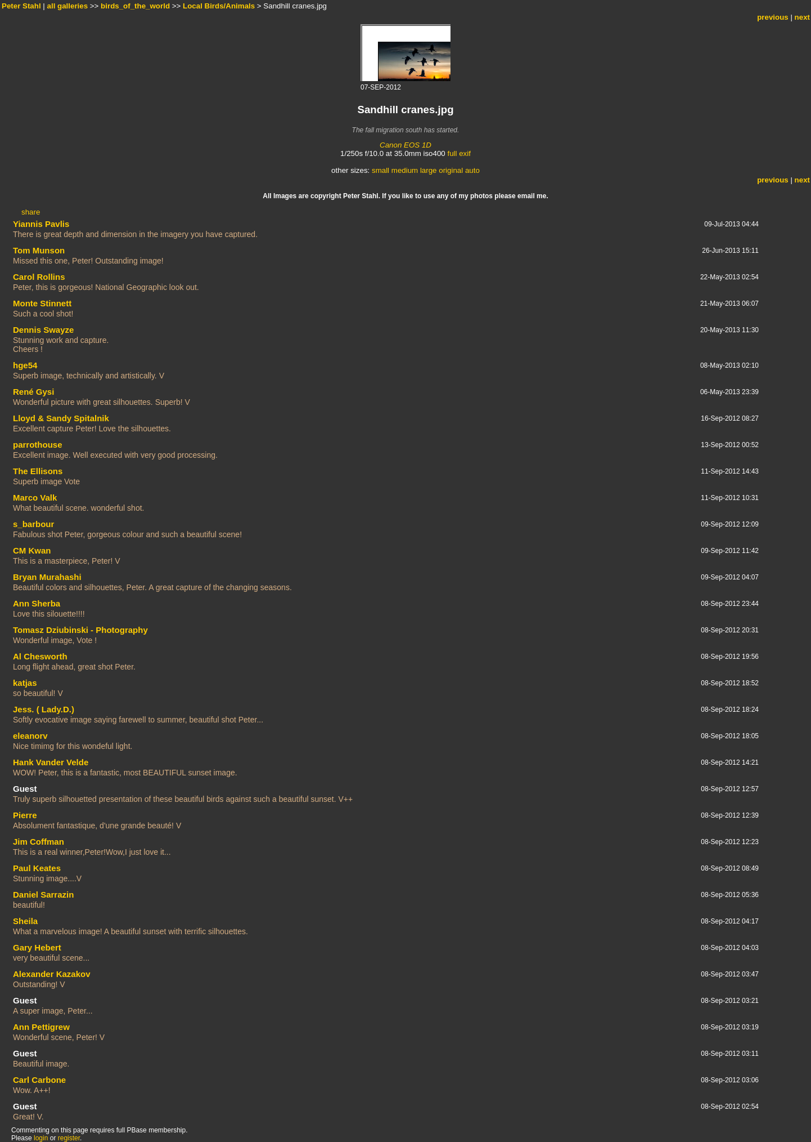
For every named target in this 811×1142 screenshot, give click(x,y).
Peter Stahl (21, 6)
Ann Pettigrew (41, 1027)
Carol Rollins (39, 277)
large (428, 170)
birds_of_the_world (135, 6)
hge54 (25, 365)
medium (404, 170)
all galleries (67, 6)
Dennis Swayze (43, 329)
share (30, 212)
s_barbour (33, 524)
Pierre (25, 815)
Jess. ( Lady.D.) (43, 709)
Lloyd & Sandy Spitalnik (61, 418)
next (802, 17)
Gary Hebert (37, 947)
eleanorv (30, 735)
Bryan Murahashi (47, 577)
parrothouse (37, 444)
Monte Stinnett (42, 303)
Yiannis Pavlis (41, 224)
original (451, 170)
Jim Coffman (38, 841)
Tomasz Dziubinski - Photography (80, 630)
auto (472, 170)
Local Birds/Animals (219, 6)
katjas (25, 683)
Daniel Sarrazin (43, 894)
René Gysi (33, 391)
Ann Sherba (36, 603)
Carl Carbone (39, 1080)
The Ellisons (37, 471)
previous (773, 17)
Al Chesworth (40, 656)
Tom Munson (39, 250)
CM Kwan (32, 550)
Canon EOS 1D (405, 145)
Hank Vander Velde (50, 762)
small (380, 170)
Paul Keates (37, 868)
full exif (458, 153)
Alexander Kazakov (52, 974)
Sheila (25, 921)
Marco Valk (35, 497)
